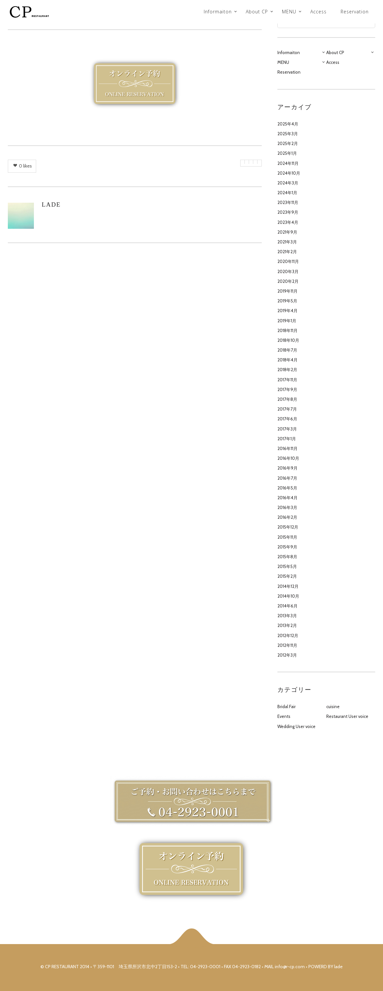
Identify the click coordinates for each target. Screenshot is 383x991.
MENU (289, 11)
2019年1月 (286, 320)
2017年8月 (287, 399)
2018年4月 (287, 359)
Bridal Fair (286, 706)
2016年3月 (287, 507)
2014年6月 (287, 605)
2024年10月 (288, 173)
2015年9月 (287, 546)
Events (283, 716)
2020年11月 (288, 261)
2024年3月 (287, 182)
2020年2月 (288, 281)
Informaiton (218, 11)
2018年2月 (287, 369)
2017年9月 (287, 389)
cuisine (333, 706)
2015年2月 (287, 576)
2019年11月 (287, 291)
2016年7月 (287, 478)
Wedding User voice (296, 726)
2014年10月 (288, 596)
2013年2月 (287, 625)
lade (51, 204)
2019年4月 (287, 310)
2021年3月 (287, 241)
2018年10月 (288, 340)
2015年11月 (287, 537)
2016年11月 (287, 448)
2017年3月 (287, 428)
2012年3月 (287, 655)
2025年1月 (287, 153)
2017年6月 (287, 418)
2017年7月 (287, 409)
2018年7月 (287, 350)
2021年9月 (287, 232)
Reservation (355, 11)
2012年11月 (287, 645)
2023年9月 (287, 212)
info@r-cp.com (290, 966)
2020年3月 (288, 271)
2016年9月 (287, 468)
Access (318, 11)
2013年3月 (287, 615)
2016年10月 (288, 458)
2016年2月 (287, 517)
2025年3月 (287, 133)
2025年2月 (287, 143)
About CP (257, 11)
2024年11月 (288, 163)
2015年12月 (287, 527)
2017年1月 (286, 438)
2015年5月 (287, 566)
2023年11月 (287, 202)
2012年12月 (287, 635)
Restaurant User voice (347, 716)
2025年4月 (287, 123)
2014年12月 (288, 586)
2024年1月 (287, 192)
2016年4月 (287, 497)
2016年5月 (287, 487)
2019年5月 (287, 300)
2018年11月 (287, 330)
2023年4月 (287, 222)
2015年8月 (287, 556)
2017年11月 (287, 379)
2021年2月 (287, 251)
